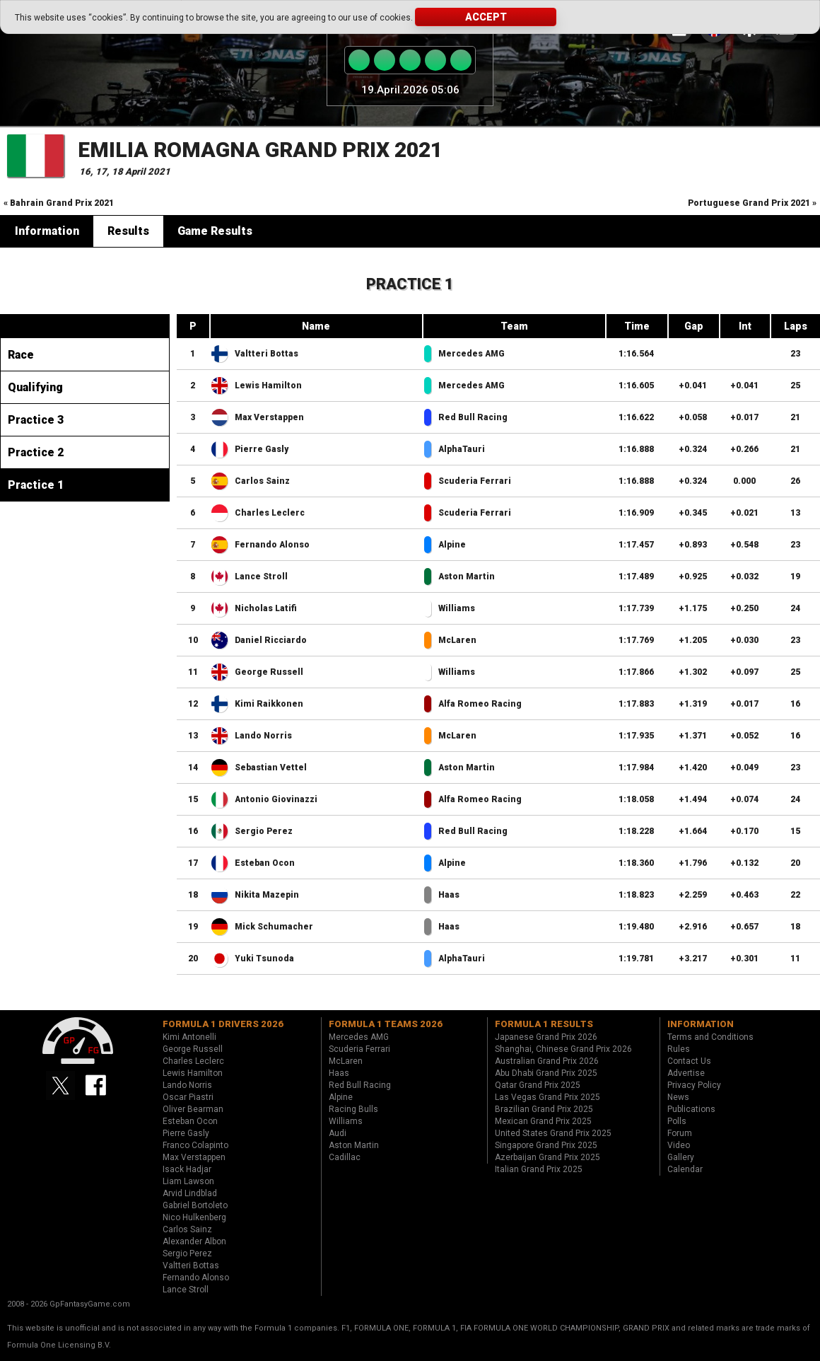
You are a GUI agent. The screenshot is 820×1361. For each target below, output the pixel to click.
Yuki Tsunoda (264, 958)
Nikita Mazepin (267, 895)
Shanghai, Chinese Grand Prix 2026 (563, 1049)
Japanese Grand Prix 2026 (546, 1037)
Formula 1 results (544, 1024)
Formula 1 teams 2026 (386, 1024)
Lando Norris (263, 736)
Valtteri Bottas (266, 354)
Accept (486, 17)
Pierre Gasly (261, 449)
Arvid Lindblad (190, 1193)
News (678, 1097)
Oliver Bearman (193, 1109)
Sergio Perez (264, 831)
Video (678, 1145)
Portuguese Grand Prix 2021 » (752, 203)
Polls (676, 1121)
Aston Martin (466, 576)
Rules (678, 1049)
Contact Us (689, 1061)
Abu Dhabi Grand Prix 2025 (546, 1073)
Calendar (685, 1169)
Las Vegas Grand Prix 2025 (547, 1097)
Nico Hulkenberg (194, 1217)
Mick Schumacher (274, 927)
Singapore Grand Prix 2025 (546, 1145)
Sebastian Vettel (271, 767)
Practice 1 (36, 485)
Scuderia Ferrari (474, 481)
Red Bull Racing (473, 417)
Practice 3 (36, 420)
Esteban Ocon (265, 863)
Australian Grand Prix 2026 (547, 1061)
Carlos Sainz (262, 481)
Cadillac (345, 1157)
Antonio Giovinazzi (276, 799)
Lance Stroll (261, 576)
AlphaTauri (461, 449)
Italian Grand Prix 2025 (538, 1169)
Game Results (214, 231)
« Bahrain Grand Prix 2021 (59, 203)
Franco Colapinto (195, 1145)
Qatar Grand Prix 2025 (537, 1085)
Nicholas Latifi (266, 608)
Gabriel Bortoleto (195, 1205)
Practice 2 (36, 452)
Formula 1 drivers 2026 (223, 1024)
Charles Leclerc (270, 513)
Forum (679, 1133)
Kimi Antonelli (189, 1037)
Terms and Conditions (710, 1037)
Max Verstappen (269, 417)
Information (47, 231)
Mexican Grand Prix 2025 (543, 1121)
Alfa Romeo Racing (480, 704)
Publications (691, 1109)
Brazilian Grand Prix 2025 (544, 1109)
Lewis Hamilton (268, 385)
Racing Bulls (353, 1109)
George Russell (269, 672)
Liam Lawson (188, 1181)
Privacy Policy (694, 1085)
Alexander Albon (194, 1241)
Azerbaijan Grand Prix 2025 (547, 1157)
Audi (337, 1133)
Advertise (686, 1073)
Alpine (452, 545)
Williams (456, 608)
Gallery (680, 1157)
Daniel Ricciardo (271, 640)
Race (21, 354)
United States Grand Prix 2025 (553, 1133)
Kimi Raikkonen (269, 704)
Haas (448, 895)
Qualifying (35, 387)
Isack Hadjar (187, 1169)
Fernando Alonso (272, 545)
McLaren (457, 640)
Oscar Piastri (188, 1097)
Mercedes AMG (471, 354)
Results (128, 231)
